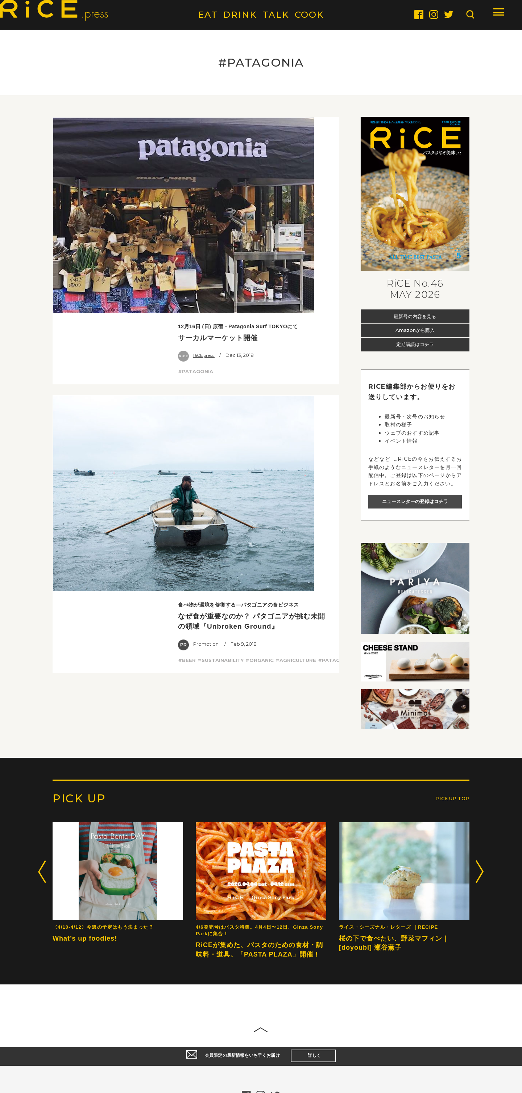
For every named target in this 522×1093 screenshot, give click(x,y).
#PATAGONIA (195, 179)
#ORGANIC (259, 293)
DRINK (240, 14)
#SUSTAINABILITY (221, 293)
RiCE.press (198, 163)
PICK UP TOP (446, 1032)
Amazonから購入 (415, 330)
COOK (309, 14)
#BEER (187, 293)
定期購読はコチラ (415, 344)
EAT (208, 14)
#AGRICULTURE (296, 293)
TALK (275, 14)
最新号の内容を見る (415, 316)
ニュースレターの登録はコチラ (415, 501)
